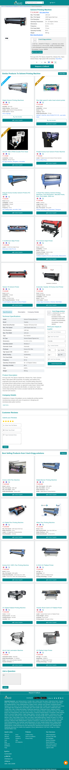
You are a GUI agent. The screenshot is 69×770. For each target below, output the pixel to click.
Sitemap (6, 735)
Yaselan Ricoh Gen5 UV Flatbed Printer (49, 607)
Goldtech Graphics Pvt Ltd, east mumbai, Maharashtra (51, 255)
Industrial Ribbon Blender (26, 702)
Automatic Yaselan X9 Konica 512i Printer (49, 286)
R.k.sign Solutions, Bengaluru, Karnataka (13, 161)
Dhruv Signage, (6, 112)
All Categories (19, 741)
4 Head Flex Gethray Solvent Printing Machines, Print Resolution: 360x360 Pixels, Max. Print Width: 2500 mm (50, 193)
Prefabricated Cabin (55, 707)
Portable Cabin (31, 700)
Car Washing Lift (17, 723)
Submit (5, 446)
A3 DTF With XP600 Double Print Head (15, 151)
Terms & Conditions (30, 735)
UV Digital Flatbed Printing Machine (14, 607)
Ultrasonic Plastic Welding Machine (18, 720)
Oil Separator (52, 711)
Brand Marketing (50, 741)
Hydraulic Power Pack (52, 710)
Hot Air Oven (24, 710)
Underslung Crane (54, 713)
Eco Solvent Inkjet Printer (44, 240)
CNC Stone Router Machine (26, 711)
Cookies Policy (29, 734)
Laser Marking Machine (21, 700)
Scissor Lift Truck (18, 705)
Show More (62, 73)
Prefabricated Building (21, 708)
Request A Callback (34, 692)
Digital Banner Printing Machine (46, 479)
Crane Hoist (11, 715)
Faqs (5, 747)
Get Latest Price (44, 11)
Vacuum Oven (16, 710)
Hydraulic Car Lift (8, 705)
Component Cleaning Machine (41, 711)
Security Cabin (38, 705)
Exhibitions (7, 745)
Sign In (52, 2)
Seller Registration (50, 734)
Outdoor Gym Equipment (25, 726)
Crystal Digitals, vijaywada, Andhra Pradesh (14, 301)
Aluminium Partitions (37, 702)
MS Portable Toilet (9, 707)
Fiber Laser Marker (29, 716)
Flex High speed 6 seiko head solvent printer (50, 99)
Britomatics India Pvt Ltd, (9, 248)
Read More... (59, 58)
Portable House (47, 705)
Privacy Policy (29, 737)
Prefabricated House (45, 708)
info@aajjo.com (8, 758)
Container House (8, 710)
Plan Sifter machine (46, 718)
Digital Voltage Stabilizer (29, 713)
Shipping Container (55, 708)
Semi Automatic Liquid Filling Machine (26, 721)
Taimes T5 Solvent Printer (10, 286)
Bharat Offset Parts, (41, 159)
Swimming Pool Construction (42, 724)
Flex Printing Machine (14, 711)
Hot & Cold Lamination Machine (12, 649)
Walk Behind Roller (53, 700)
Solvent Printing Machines (25, 5)
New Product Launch (51, 743)
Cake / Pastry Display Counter (16, 716)
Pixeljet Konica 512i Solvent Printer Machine (50, 151)
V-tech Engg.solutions (44, 38)
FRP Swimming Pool (30, 724)
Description (21, 311)
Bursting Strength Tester (42, 715)
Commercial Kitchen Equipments (33, 718)
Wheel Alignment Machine (35, 723)
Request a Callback (42, 66)
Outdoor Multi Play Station (42, 700)
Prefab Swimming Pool (18, 724)
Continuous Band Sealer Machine (48, 720)
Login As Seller (50, 747)
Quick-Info (7, 743)
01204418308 (8, 753)
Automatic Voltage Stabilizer (42, 713)
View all (63, 452)
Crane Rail (25, 715)
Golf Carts (46, 726)
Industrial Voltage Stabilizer (15, 713)
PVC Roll (59, 716)
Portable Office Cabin (9, 708)
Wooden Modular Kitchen (47, 721)
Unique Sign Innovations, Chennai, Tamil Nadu (49, 301)
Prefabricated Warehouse (33, 708)
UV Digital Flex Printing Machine (12, 522)
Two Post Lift (25, 723)
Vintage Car (53, 726)
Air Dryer (38, 721)
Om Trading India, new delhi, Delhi (11, 208)
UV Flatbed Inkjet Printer (44, 649)
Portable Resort (18, 707)
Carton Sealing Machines (23, 703)
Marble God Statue (51, 716)
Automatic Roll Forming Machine (16, 718)
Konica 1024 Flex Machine (11, 479)
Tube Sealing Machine (13, 702)
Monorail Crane (18, 715)
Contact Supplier (37, 51)
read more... (6, 404)
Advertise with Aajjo (51, 735)
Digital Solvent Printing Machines (13, 99)
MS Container (46, 707)
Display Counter (33, 703)
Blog (5, 741)
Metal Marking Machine (40, 716)
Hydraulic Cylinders (41, 710)
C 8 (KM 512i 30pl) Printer (10, 240)
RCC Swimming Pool (55, 724)
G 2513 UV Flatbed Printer (45, 564)
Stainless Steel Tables (57, 702)
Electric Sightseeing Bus (37, 726)
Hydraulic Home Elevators (44, 703)
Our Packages (49, 737)
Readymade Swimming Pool (11, 726)
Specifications (7, 311)
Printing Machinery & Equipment (12, 5)
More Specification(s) (36, 34)
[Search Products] (26, 2)
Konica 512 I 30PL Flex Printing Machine (15, 564)
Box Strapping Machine (10, 703)
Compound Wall (47, 702)
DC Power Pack (32, 710)
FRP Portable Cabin (37, 707)
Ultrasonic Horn (55, 718)
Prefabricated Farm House (58, 705)
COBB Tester (32, 715)
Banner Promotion (50, 739)
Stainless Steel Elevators (29, 705)
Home (2, 5)
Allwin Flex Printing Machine (45, 522)
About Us (6, 734)
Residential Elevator (56, 703)
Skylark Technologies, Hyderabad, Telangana (48, 209)
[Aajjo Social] (54, 697)
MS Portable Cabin (27, 707)
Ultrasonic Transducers (33, 720)
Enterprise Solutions (51, 745)
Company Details (33, 311)
